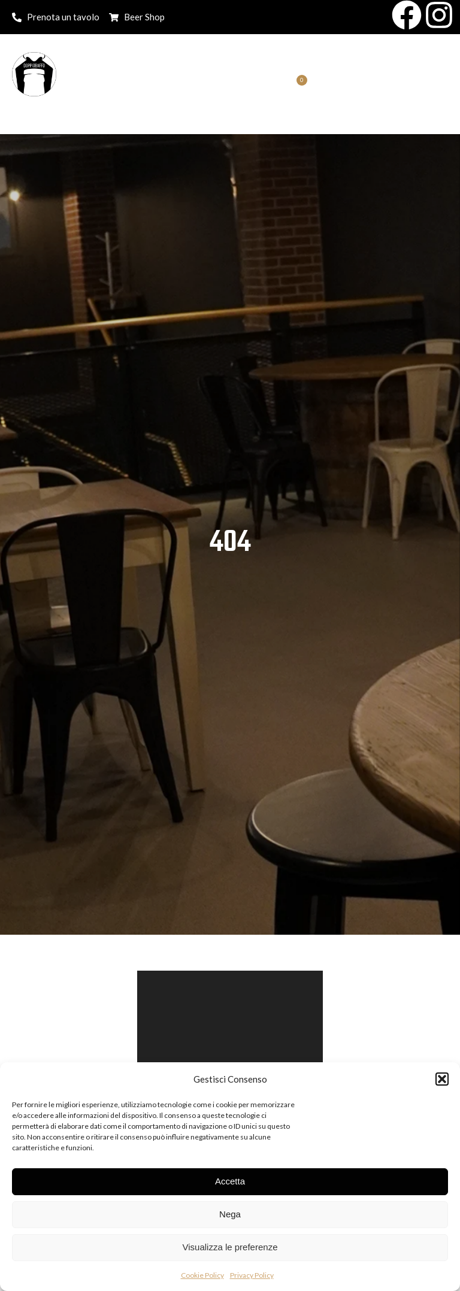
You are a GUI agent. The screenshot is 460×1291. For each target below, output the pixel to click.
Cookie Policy (202, 1275)
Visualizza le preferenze (230, 1247)
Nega (230, 1214)
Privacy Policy (252, 1275)
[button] (442, 1079)
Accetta (230, 1181)
